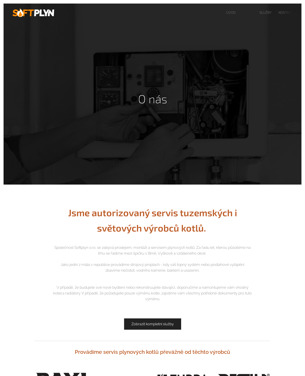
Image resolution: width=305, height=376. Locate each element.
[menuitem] (227, 12)
